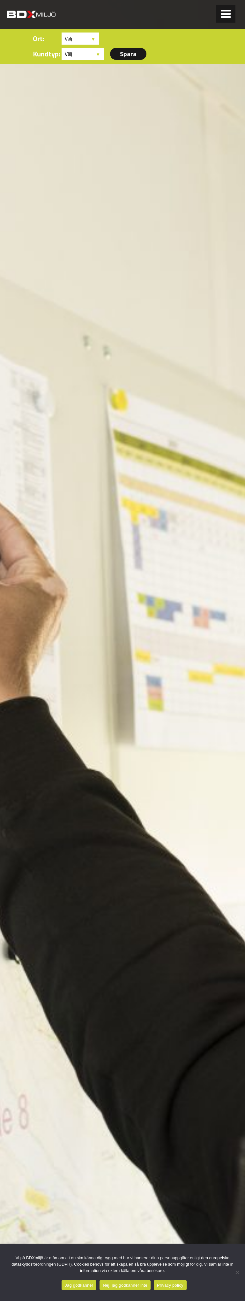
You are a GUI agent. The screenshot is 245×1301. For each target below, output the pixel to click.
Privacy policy (170, 1285)
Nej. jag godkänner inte (125, 1285)
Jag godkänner (79, 1285)
